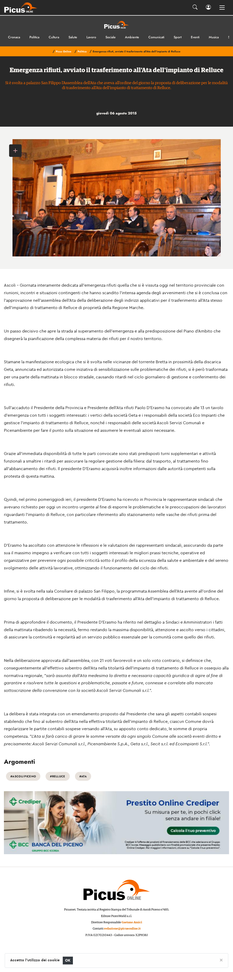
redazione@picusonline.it (122, 928)
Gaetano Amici (132, 922)
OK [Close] (68, 960)
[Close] (221, 959)
